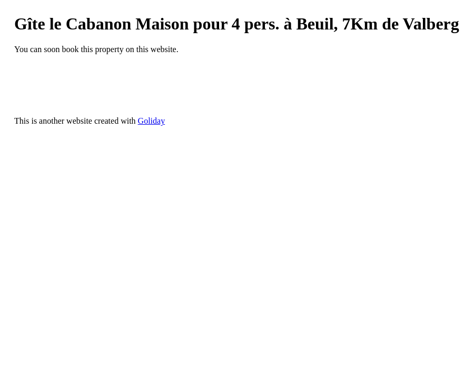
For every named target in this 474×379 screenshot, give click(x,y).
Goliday (151, 120)
